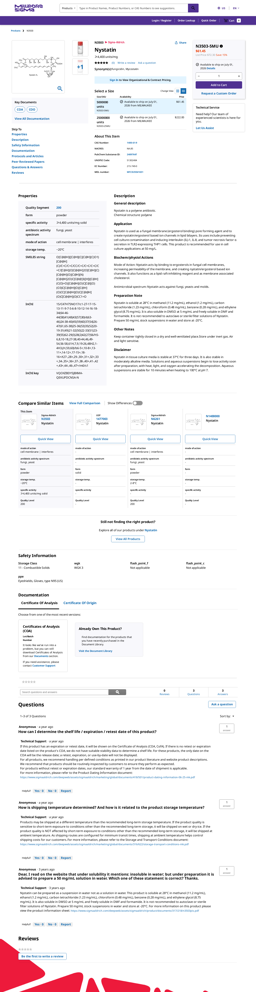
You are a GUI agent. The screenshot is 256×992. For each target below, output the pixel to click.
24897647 (132, 154)
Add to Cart (219, 85)
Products (15, 30)
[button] (161, 20)
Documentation (23, 151)
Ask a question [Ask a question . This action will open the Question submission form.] (147, 62)
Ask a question (222, 704)
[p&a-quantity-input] (219, 76)
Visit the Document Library (95, 651)
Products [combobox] (67, 8)
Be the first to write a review (44, 957)
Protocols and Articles (28, 156)
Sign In (114, 80)
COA (20, 109)
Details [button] (211, 68)
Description (20, 140)
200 (58, 208)
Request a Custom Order (218, 93)
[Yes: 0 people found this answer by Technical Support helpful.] (39, 791)
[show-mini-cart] (232, 20)
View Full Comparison (84, 403)
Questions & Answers (27, 167)
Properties (19, 134)
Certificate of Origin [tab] (80, 603)
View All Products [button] (128, 539)
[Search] (193, 8)
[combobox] (129, 8)
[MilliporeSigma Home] (29, 8)
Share (180, 42)
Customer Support (43, 665)
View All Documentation (32, 118)
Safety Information (25, 145)
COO (32, 109)
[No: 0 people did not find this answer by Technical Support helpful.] (52, 791)
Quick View (45, 439)
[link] (29, 682)
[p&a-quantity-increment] (239, 76)
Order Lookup (186, 20)
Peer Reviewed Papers (28, 162)
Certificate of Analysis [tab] (39, 603)
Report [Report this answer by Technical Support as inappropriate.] (66, 791)
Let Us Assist (205, 128)
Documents (41, 656)
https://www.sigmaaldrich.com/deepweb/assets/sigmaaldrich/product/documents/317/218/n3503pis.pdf (135, 910)
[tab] (19, 30)
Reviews (18, 173)
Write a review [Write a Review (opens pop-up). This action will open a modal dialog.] (126, 62)
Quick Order (208, 20)
